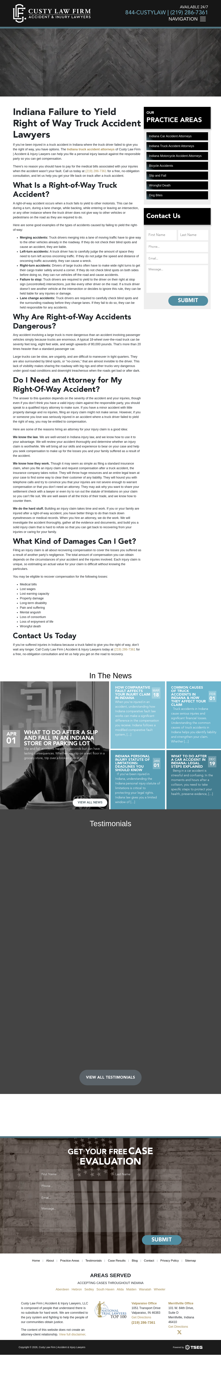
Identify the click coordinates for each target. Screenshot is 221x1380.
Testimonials (92, 1263)
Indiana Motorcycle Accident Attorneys (175, 156)
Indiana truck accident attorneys (91, 149)
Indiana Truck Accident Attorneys (171, 146)
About (48, 1263)
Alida (120, 1292)
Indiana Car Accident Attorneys (170, 136)
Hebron (77, 1292)
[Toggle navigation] (203, 18)
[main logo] (52, 13)
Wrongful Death (160, 185)
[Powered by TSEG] (187, 1350)
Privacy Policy (171, 1263)
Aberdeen (62, 1292)
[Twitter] (179, 1335)
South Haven (105, 1292)
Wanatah (145, 1292)
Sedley (89, 1292)
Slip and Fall (157, 175)
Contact (150, 1263)
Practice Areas (68, 1263)
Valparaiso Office (144, 1306)
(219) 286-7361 (189, 13)
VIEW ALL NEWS (89, 802)
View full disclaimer (72, 1337)
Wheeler (159, 1292)
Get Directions (141, 1320)
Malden (131, 1292)
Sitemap (193, 1263)
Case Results (117, 1263)
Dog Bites (155, 195)
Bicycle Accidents (161, 165)
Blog (135, 1263)
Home (33, 1263)
